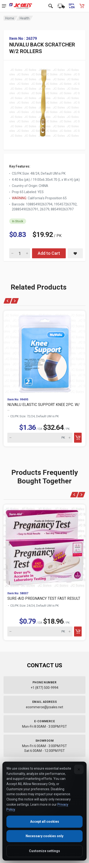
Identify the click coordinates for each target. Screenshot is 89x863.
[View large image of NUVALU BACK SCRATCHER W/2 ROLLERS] (44, 101)
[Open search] (50, 6)
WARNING (19, 198)
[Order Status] (61, 6)
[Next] (14, 301)
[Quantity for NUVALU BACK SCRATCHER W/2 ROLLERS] (19, 253)
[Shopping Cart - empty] (82, 6)
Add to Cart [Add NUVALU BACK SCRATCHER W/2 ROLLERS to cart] (49, 253)
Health (24, 18)
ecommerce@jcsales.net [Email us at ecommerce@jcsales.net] (44, 707)
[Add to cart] (78, 438)
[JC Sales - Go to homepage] (20, 6)
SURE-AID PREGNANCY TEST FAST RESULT (43, 598)
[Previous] (8, 301)
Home (9, 18)
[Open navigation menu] (4, 6)
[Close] (79, 769)
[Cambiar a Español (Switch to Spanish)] (71, 6)
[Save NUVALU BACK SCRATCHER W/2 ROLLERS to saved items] (75, 253)
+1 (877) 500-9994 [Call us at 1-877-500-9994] (44, 688)
